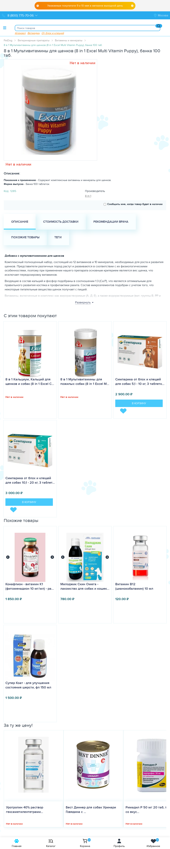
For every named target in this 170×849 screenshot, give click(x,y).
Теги (58, 237)
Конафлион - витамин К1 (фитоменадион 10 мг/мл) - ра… (29, 586)
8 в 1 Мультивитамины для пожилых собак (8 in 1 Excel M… (84, 381)
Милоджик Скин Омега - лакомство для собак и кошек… (84, 586)
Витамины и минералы (68, 40)
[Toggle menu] (5, 27)
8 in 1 (88, 196)
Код (6, 191)
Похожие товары (25, 237)
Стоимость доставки (60, 222)
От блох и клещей (52, 33)
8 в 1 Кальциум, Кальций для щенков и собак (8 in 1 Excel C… (29, 381)
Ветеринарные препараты (34, 40)
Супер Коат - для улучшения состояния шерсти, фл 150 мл (28, 685)
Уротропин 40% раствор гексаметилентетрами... (24, 809)
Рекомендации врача (110, 222)
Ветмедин (33, 33)
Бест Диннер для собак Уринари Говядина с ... (91, 809)
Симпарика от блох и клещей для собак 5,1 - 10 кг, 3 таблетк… (139, 381)
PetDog (8, 40)
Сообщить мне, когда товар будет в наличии (133, 204)
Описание (19, 222)
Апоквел (20, 33)
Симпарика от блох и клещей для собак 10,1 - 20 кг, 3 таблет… (30, 480)
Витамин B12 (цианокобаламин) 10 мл (134, 586)
